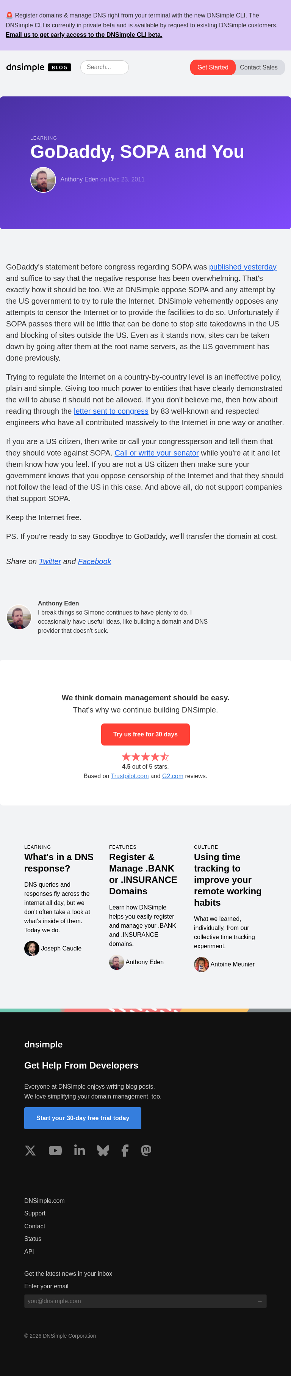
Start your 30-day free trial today (82, 1118)
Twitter (50, 561)
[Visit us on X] (30, 1152)
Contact (34, 1226)
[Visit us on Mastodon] (146, 1152)
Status (32, 1239)
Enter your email (46, 1286)
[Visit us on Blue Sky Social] (103, 1152)
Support (34, 1213)
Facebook (94, 561)
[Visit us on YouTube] (55, 1152)
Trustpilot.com (130, 776)
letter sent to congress (111, 411)
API (29, 1251)
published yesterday (243, 267)
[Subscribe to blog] (260, 1301)
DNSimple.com (44, 1201)
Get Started (212, 67)
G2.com (172, 776)
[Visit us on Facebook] (125, 1152)
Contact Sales (259, 67)
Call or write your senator (156, 453)
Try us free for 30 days (145, 734)
